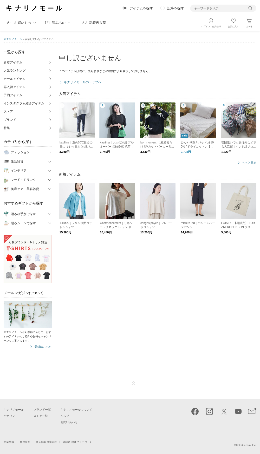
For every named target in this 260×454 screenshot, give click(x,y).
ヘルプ (64, 416)
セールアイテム (15, 79)
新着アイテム (13, 62)
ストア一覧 (40, 416)
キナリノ (9, 416)
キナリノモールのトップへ (82, 82)
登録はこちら (43, 346)
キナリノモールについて (76, 409)
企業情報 (9, 441)
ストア (8, 111)
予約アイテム (13, 95)
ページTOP (133, 383)
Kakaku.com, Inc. (246, 445)
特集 (7, 128)
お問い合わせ (69, 422)
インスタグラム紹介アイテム (24, 103)
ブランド (10, 120)
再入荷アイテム (15, 87)
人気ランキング (15, 70)
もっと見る (249, 162)
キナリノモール (13, 39)
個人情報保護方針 (46, 441)
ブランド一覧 (42, 409)
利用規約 (25, 441)
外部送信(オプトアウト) (77, 441)
